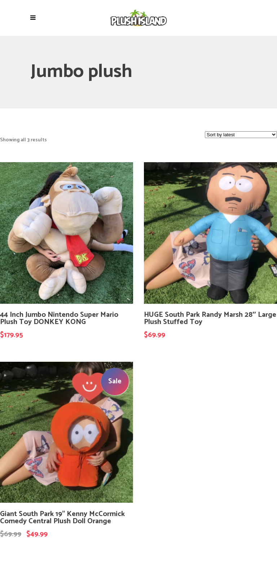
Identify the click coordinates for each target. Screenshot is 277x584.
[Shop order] (241, 134)
